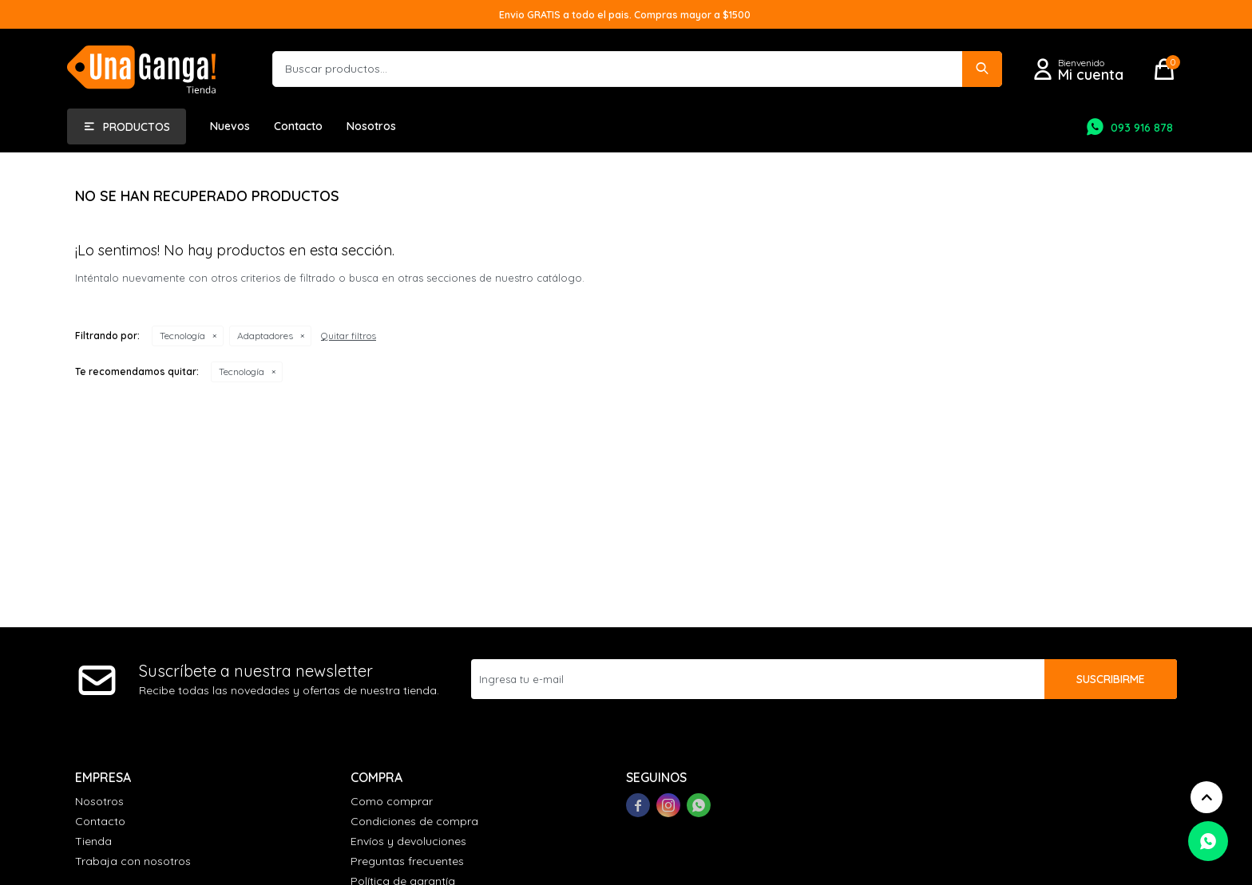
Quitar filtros (348, 336)
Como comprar (392, 801)
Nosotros (371, 126)
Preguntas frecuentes (407, 861)
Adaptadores (265, 336)
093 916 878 (1142, 128)
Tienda (93, 841)
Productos (136, 127)
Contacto (298, 126)
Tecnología (182, 336)
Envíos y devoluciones (408, 841)
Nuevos (230, 126)
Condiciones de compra (414, 821)
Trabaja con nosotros (133, 861)
